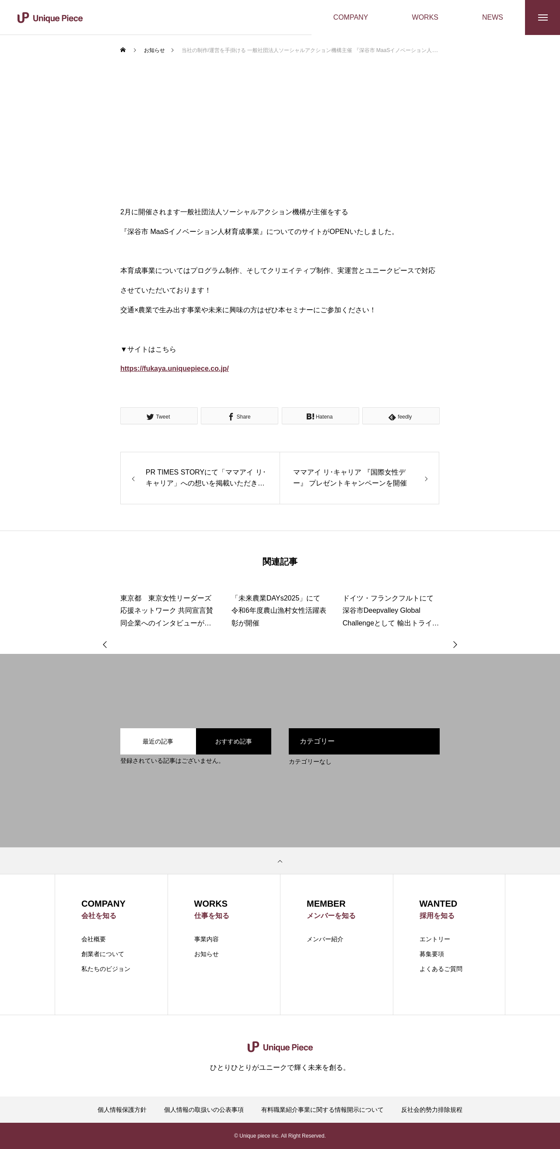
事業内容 (206, 939)
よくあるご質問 (441, 969)
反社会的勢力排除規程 (431, 1109)
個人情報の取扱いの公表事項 (204, 1109)
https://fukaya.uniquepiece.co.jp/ (174, 368)
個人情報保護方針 (122, 1109)
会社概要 (93, 939)
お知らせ (206, 954)
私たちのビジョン (105, 969)
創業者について (102, 954)
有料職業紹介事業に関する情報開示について (322, 1109)
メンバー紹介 (325, 939)
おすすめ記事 (233, 741)
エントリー (435, 939)
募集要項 (432, 954)
